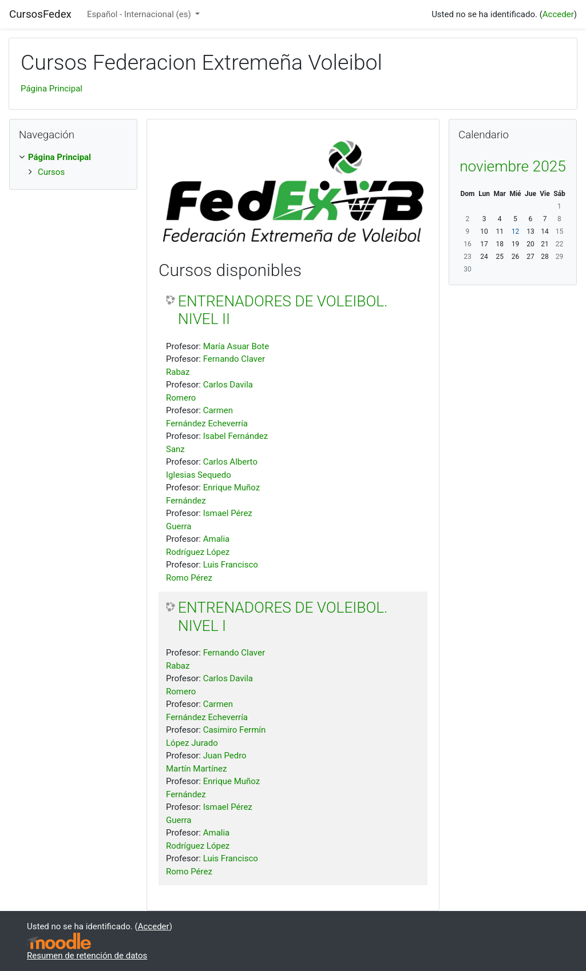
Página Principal (51, 88)
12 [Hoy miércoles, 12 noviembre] (516, 231)
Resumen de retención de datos (87, 955)
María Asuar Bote (236, 346)
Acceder (558, 14)
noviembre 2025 (513, 166)
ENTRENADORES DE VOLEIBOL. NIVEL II (282, 310)
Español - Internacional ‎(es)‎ (140, 14)
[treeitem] (73, 157)
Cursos (51, 172)
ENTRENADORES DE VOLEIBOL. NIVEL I (282, 616)
